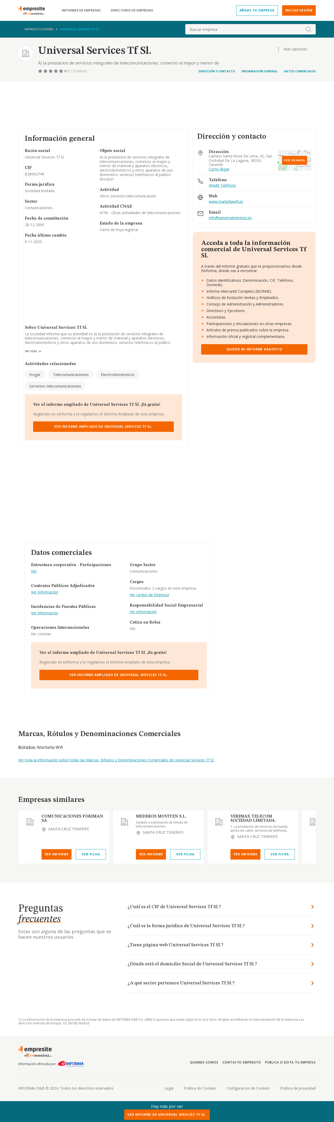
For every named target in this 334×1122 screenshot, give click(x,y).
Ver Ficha (91, 854)
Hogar (35, 374)
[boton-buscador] (308, 29)
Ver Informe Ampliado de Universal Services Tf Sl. (103, 426)
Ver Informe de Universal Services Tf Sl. (166, 1114)
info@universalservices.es (230, 218)
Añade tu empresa (257, 10)
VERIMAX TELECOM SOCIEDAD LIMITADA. (253, 818)
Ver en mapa (294, 160)
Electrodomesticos (118, 374)
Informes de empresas (81, 10)
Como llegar (219, 169)
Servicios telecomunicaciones (55, 386)
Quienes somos (204, 1062)
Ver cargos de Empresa (149, 595)
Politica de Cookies (200, 1088)
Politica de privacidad (298, 1088)
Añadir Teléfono (222, 185)
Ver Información (44, 592)
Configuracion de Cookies (248, 1088)
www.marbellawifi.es (226, 201)
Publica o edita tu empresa (290, 1062)
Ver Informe (57, 854)
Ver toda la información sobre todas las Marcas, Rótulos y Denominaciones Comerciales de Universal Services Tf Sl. (116, 759)
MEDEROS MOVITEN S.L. (161, 816)
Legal (169, 1088)
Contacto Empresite (242, 1062)
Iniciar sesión (299, 10)
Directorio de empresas (132, 10)
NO (34, 571)
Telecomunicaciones (71, 374)
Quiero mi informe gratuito (254, 349)
